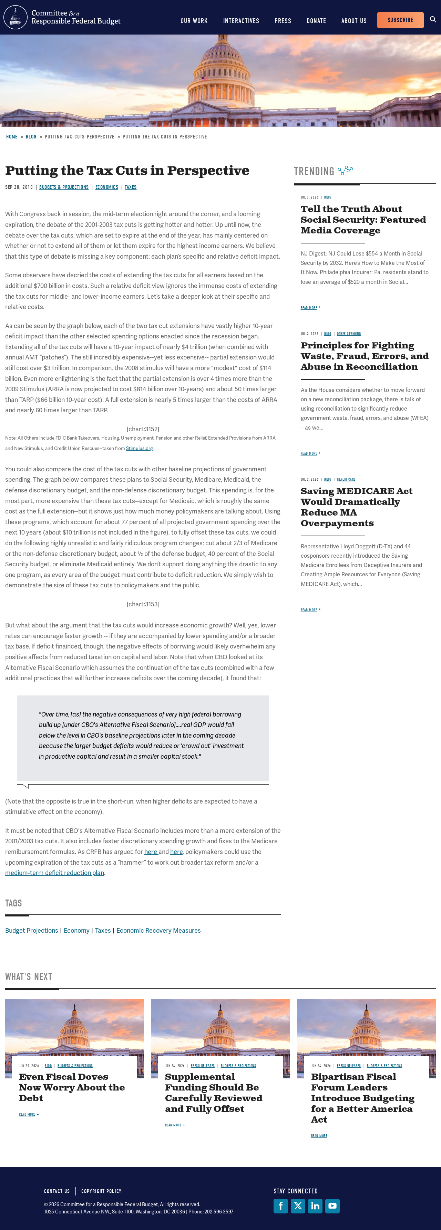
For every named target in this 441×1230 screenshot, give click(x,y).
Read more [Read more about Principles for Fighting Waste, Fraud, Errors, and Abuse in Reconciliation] (309, 453)
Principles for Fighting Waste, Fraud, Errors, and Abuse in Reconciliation (365, 356)
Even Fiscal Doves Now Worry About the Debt (72, 1088)
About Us (354, 21)
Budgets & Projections (64, 187)
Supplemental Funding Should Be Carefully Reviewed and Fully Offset (214, 1093)
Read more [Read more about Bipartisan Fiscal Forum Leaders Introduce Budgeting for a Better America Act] (319, 1136)
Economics (107, 187)
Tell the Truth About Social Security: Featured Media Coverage (363, 220)
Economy (77, 930)
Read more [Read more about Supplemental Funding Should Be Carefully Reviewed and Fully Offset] (173, 1125)
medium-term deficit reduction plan (54, 873)
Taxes (131, 187)
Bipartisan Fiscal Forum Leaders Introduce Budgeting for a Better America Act (362, 1098)
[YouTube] (332, 1206)
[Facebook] (281, 1206)
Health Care (346, 479)
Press (283, 21)
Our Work (194, 21)
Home (12, 137)
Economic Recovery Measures (158, 930)
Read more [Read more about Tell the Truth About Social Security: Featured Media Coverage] (309, 308)
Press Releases (203, 1066)
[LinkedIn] (315, 1206)
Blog (31, 137)
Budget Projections (31, 930)
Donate (316, 21)
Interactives (241, 21)
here (151, 852)
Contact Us (57, 1191)
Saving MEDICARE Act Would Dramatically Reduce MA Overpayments (357, 508)
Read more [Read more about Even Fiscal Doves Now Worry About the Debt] (27, 1114)
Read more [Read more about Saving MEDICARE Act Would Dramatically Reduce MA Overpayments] (309, 610)
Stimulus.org (139, 448)
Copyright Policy (101, 1191)
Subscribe (400, 20)
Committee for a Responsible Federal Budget (62, 17)
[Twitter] (298, 1206)
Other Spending (349, 333)
